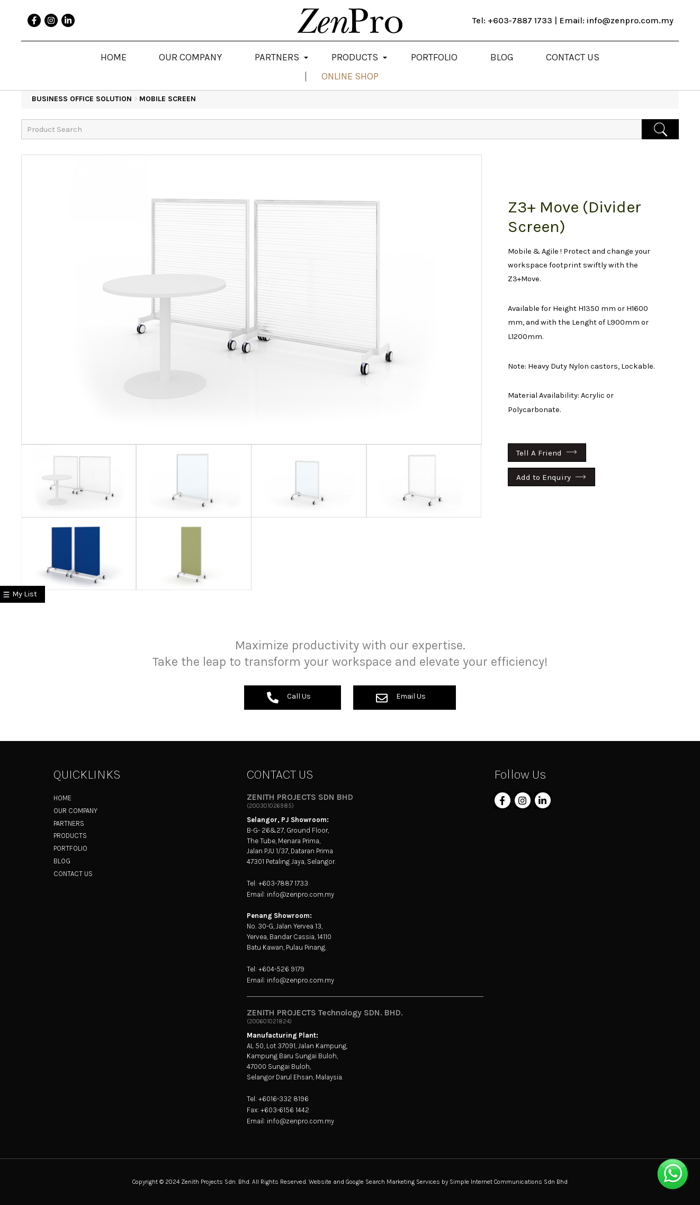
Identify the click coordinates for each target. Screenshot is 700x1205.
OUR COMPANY (75, 811)
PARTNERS (68, 823)
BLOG (61, 861)
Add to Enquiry (543, 477)
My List (24, 594)
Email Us (401, 697)
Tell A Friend (539, 452)
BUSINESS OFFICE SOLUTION (82, 98)
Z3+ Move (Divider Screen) (574, 217)
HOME (62, 798)
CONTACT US (73, 874)
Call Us (289, 697)
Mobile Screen (167, 98)
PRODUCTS (70, 836)
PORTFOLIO (70, 848)
